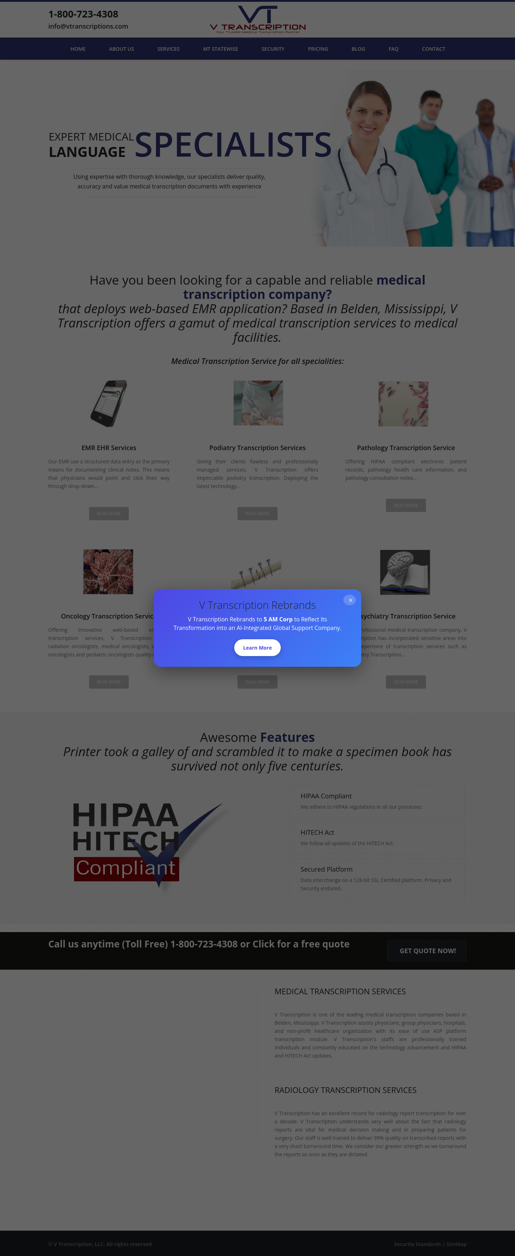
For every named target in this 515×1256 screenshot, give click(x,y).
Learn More (257, 647)
